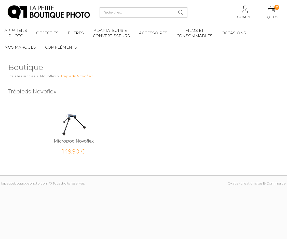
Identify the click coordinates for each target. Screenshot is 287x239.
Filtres (76, 33)
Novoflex (48, 76)
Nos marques (20, 47)
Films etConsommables (194, 33)
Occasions (234, 33)
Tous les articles (21, 76)
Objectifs (47, 33)
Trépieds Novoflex (77, 76)
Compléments (61, 47)
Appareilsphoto (16, 33)
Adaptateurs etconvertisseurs (111, 33)
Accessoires (153, 33)
